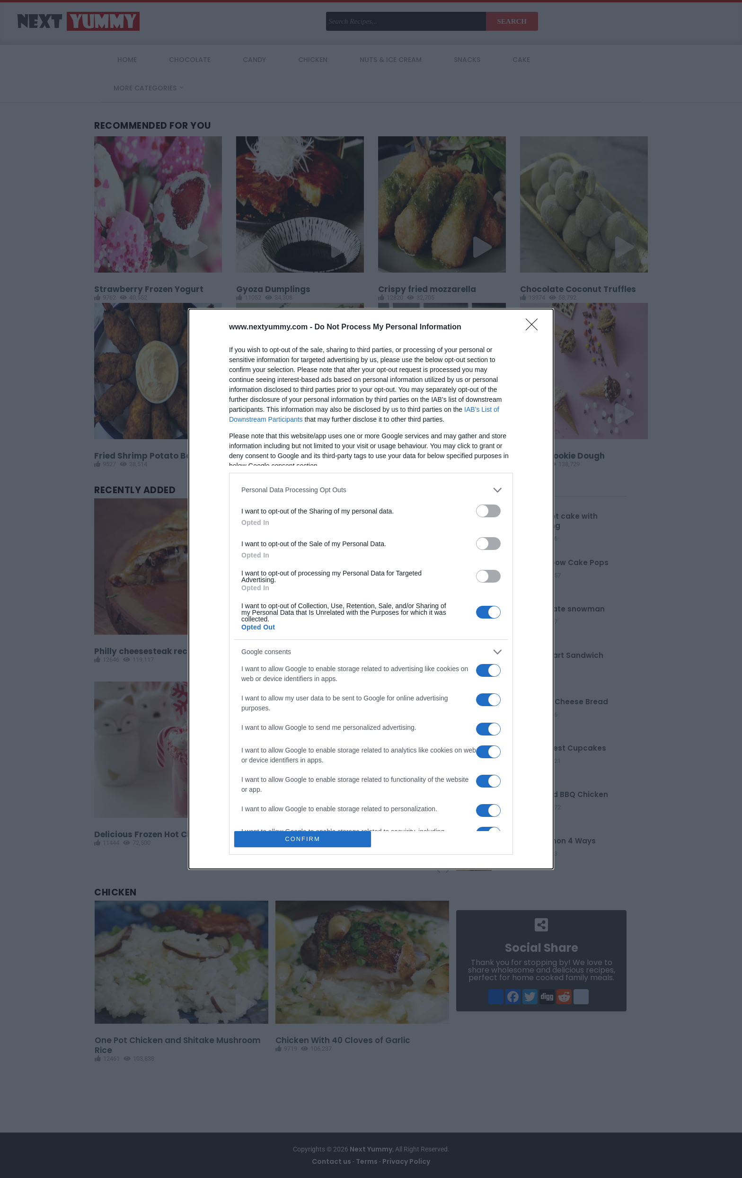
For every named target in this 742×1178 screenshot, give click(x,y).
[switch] (488, 511)
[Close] (535, 328)
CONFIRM (302, 839)
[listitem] (371, 490)
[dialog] (371, 589)
